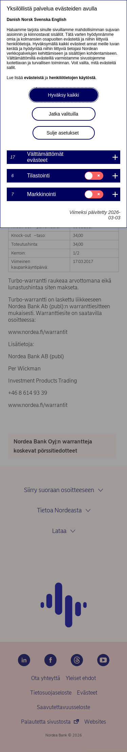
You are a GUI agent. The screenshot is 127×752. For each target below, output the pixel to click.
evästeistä (34, 77)
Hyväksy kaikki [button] (63, 95)
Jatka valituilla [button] (63, 114)
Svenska (42, 19)
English (58, 19)
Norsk (27, 19)
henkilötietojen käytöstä (72, 77)
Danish (13, 19)
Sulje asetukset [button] (63, 133)
